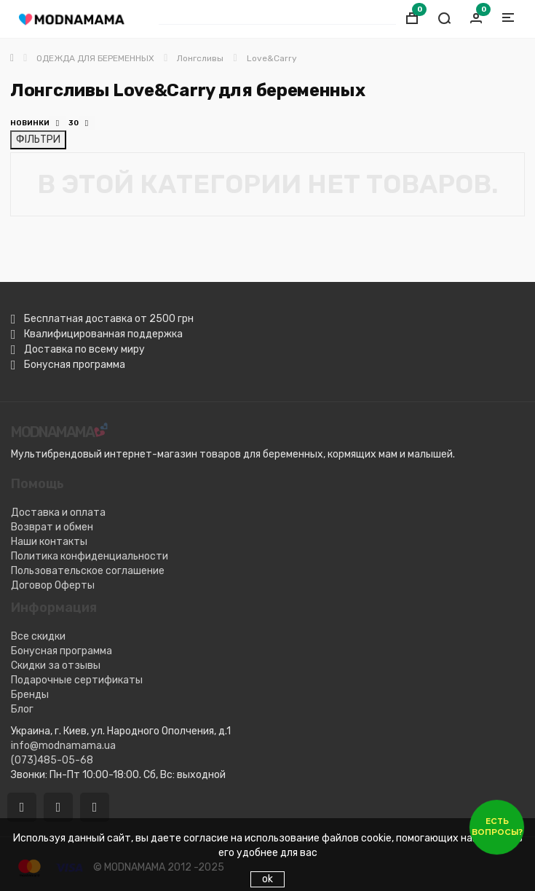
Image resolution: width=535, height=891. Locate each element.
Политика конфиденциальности (89, 556)
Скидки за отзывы (55, 665)
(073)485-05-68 (52, 760)
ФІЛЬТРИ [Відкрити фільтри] (38, 139)
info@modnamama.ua (63, 745)
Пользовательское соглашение (88, 571)
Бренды (30, 694)
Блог (22, 709)
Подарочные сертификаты (77, 680)
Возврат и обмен (52, 527)
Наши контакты (49, 541)
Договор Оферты (53, 585)
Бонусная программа (61, 651)
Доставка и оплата (58, 512)
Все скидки (38, 636)
